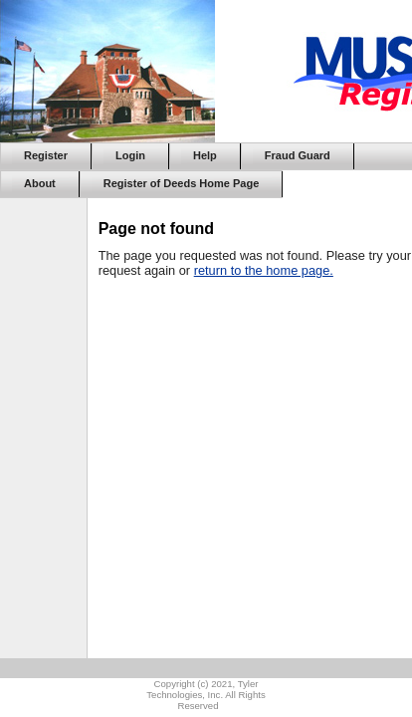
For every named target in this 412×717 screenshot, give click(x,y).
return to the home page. (263, 270)
